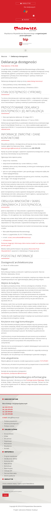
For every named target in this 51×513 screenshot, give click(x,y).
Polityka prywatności (10, 421)
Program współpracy (10, 456)
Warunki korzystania (17, 491)
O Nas (6, 436)
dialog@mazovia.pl (13, 417)
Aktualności (7, 439)
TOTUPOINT (44, 361)
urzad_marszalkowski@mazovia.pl (19, 237)
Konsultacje (7, 466)
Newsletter (26, 3)
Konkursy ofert (9, 461)
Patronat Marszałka (10, 473)
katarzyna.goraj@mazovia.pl (10, 148)
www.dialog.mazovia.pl (35, 81)
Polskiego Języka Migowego (35, 380)
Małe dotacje (8, 463)
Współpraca (8, 446)
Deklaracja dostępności (11, 423)
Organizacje (8, 441)
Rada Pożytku (8, 468)
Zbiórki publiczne (9, 476)
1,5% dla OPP (8, 471)
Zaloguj (26, 19)
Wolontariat (8, 443)
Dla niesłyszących (29, 9)
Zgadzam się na (12, 491)
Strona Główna (8, 434)
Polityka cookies (9, 426)
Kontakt (6, 448)
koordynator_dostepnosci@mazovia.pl (14, 373)
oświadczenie (5, 129)
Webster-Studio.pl (31, 510)
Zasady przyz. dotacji (10, 459)
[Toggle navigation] (25, 50)
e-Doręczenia (7, 240)
